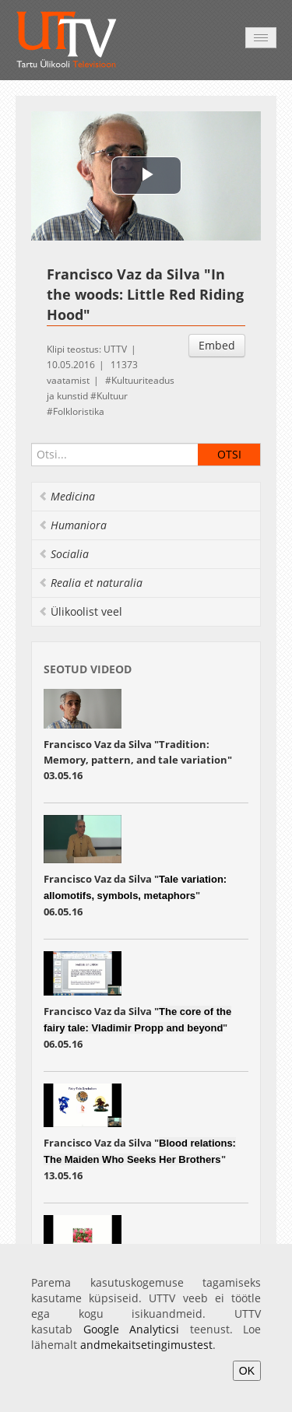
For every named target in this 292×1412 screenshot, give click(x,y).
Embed (217, 345)
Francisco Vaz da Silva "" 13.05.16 (140, 1159)
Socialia (63, 553)
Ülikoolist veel (80, 611)
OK (247, 1371)
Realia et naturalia (90, 582)
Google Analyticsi (131, 1329)
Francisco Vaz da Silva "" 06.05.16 (135, 895)
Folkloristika (78, 411)
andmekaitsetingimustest (146, 1344)
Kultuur (112, 395)
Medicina (66, 496)
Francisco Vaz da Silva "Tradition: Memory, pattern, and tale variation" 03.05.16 (138, 759)
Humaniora (72, 525)
